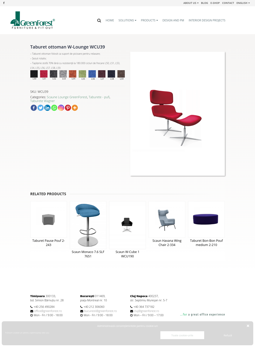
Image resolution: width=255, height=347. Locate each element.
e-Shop (215, 3)
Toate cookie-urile (182, 335)
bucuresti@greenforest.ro (100, 311)
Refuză (228, 335)
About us (189, 3)
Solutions (126, 20)
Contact (228, 3)
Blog (204, 3)
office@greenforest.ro (48, 311)
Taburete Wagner (42, 101)
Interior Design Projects (207, 20)
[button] (248, 326)
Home (110, 20)
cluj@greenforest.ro (146, 311)
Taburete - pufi (99, 97)
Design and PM (173, 20)
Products (148, 20)
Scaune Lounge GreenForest (67, 97)
